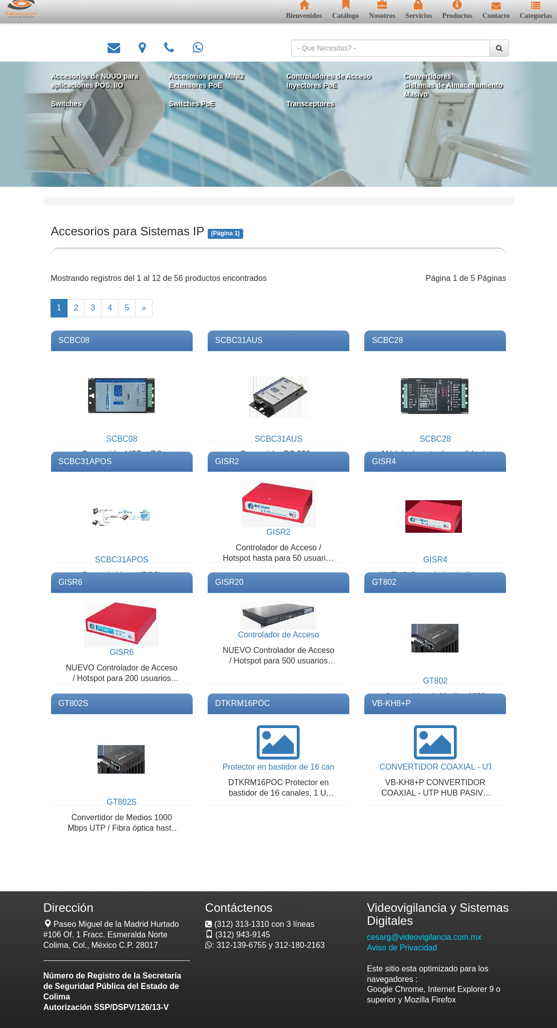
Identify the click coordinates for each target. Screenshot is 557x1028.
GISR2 (227, 461)
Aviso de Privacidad (402, 947)
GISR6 (71, 582)
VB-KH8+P (391, 703)
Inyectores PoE (310, 86)
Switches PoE (193, 103)
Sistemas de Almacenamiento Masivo (449, 90)
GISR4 (384, 461)
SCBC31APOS (85, 461)
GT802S (74, 703)
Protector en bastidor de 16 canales (286, 767)
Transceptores (309, 103)
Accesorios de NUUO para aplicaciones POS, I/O (98, 81)
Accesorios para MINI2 (208, 77)
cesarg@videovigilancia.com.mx (424, 937)
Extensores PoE (197, 86)
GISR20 (229, 582)
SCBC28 (387, 340)
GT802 (384, 582)
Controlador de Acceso (278, 634)
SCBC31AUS (239, 340)
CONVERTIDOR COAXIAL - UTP (438, 767)
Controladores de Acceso (327, 77)
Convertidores (424, 77)
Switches (71, 103)
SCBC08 (74, 340)
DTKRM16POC (242, 703)
